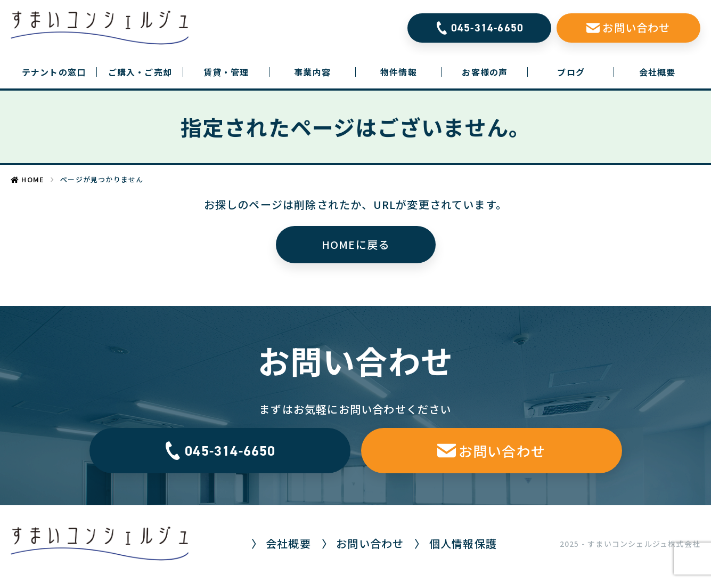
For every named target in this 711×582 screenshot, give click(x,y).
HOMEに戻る (355, 244)
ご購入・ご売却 (140, 72)
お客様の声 (485, 72)
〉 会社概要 (281, 543)
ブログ (571, 72)
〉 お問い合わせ (363, 543)
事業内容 (312, 72)
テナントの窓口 (59, 72)
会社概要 (657, 72)
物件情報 (398, 72)
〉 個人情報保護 (455, 543)
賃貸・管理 (226, 72)
